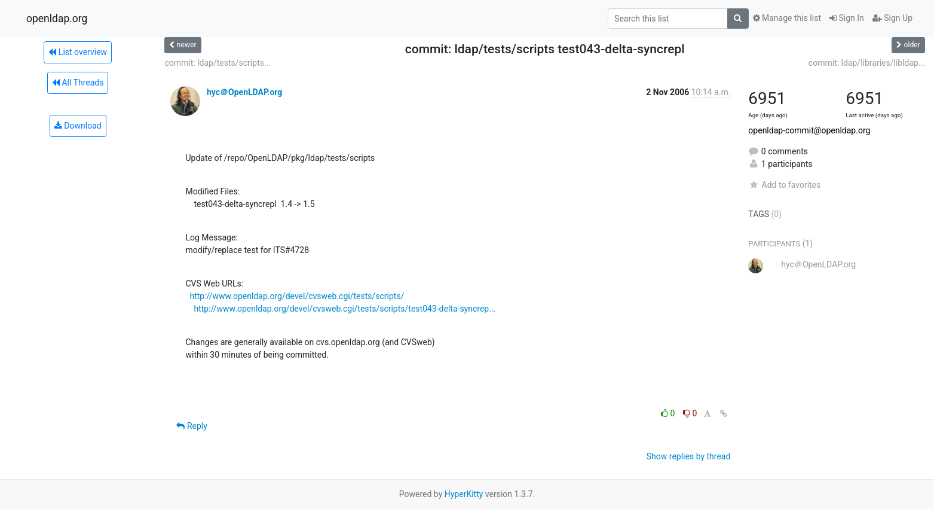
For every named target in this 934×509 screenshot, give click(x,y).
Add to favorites (784, 185)
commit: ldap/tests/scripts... (217, 63)
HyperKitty (464, 494)
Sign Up (892, 18)
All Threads (77, 82)
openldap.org (56, 19)
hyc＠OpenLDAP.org (244, 92)
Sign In (846, 18)
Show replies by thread (689, 456)
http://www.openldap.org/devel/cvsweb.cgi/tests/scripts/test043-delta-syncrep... (344, 308)
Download (78, 125)
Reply (191, 426)
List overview (77, 52)
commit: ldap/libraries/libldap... (867, 63)
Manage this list (787, 18)
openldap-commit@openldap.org (809, 130)
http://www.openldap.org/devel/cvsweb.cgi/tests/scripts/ (296, 296)
